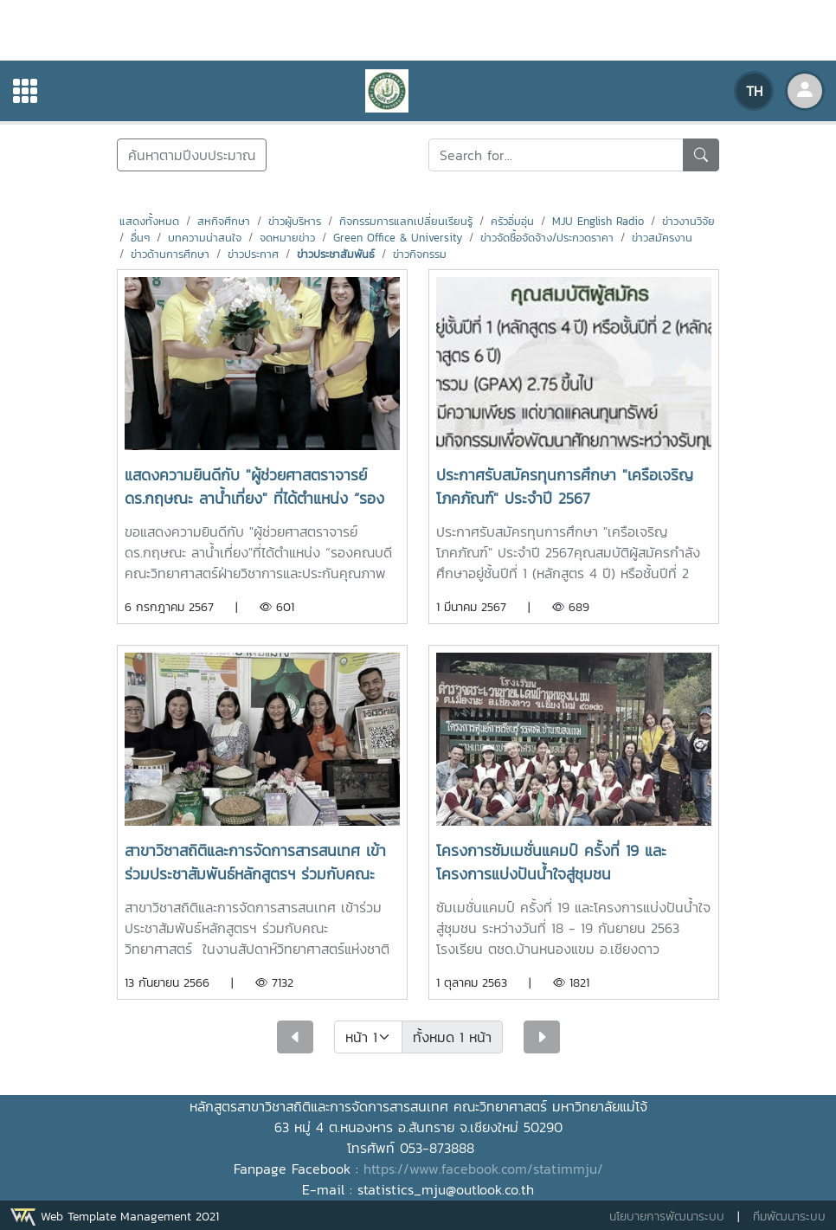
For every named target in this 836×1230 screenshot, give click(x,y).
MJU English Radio (598, 221)
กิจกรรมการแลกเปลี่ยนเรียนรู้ (406, 221)
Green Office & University (397, 237)
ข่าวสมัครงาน (662, 237)
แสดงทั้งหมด (149, 221)
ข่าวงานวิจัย (688, 221)
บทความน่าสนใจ (204, 237)
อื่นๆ (140, 237)
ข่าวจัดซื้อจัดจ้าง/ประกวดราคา (547, 237)
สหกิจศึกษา (223, 221)
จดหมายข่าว (287, 237)
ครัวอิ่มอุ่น (512, 221)
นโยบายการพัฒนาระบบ (666, 1216)
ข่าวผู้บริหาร (294, 221)
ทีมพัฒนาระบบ (789, 1216)
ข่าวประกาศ (253, 254)
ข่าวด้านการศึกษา (170, 254)
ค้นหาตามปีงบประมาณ (191, 155)
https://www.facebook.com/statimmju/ (483, 1168)
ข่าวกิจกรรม (420, 254)
